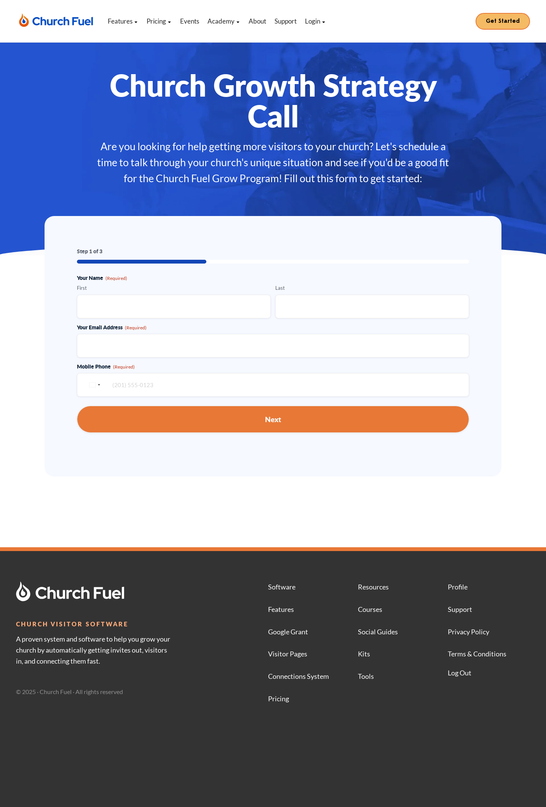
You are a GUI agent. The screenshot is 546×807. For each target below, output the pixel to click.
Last (280, 288)
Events (189, 21)
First (82, 288)
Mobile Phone (106, 366)
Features (123, 21)
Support (286, 21)
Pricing (159, 21)
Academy (224, 21)
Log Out (459, 673)
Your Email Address (112, 327)
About (257, 21)
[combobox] (93, 384)
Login (315, 21)
